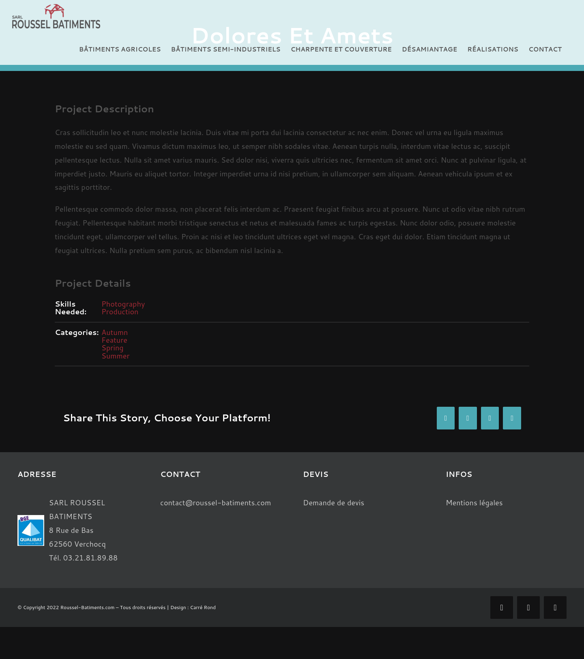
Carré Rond (203, 607)
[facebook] (501, 607)
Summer (115, 355)
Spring (112, 347)
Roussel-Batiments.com (87, 607)
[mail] (528, 607)
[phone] (555, 607)
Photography (123, 303)
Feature (114, 340)
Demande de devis (333, 502)
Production (119, 311)
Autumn (114, 332)
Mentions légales (474, 502)
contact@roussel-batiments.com (215, 502)
